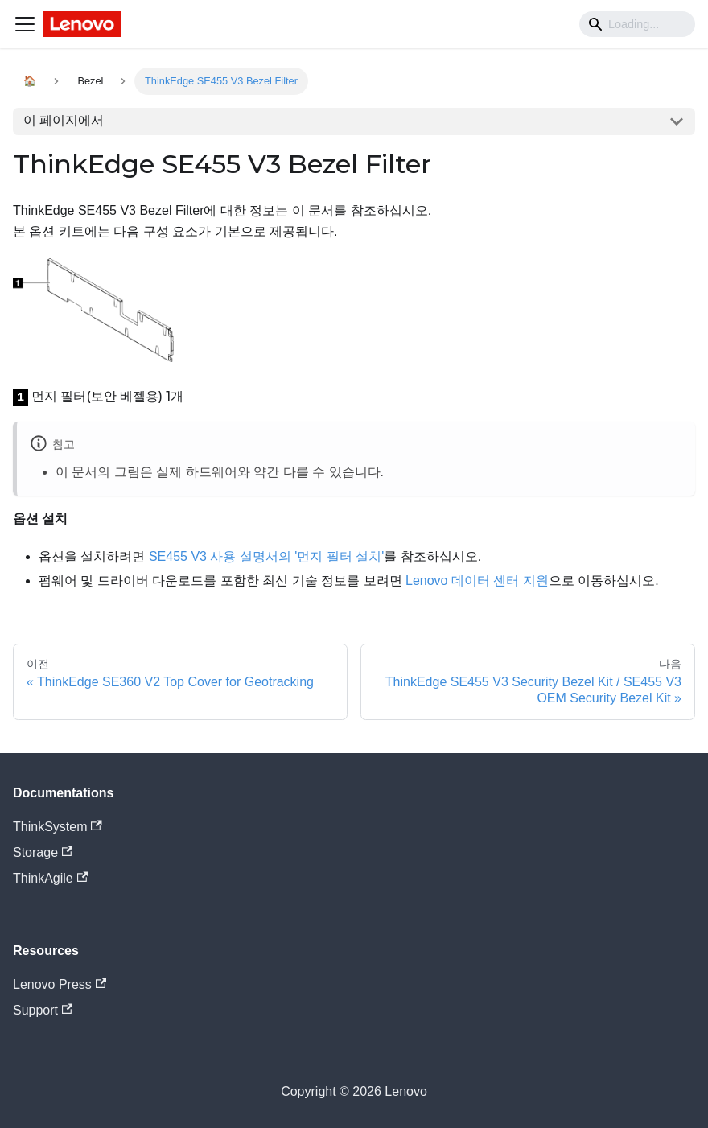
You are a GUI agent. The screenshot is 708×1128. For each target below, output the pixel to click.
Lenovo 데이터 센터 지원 (477, 580)
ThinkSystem (57, 827)
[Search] (637, 24)
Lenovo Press (59, 984)
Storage (42, 852)
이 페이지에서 (63, 120)
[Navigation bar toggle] (25, 24)
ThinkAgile (50, 878)
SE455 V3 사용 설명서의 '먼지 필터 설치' (266, 556)
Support (42, 1010)
